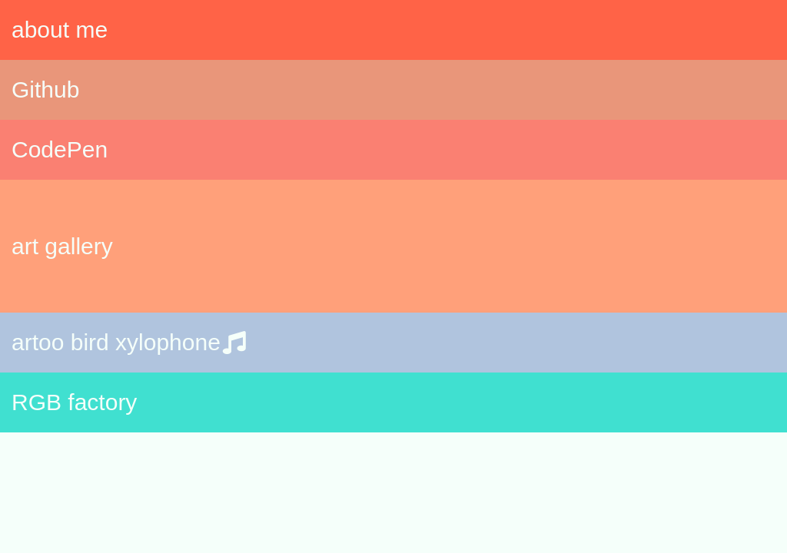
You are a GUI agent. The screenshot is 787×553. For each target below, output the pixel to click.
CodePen (60, 149)
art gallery (62, 246)
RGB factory (74, 402)
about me (60, 29)
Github (45, 89)
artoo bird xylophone (131, 342)
